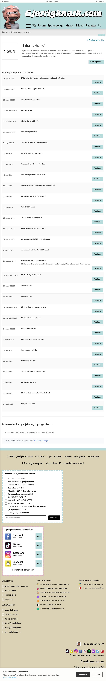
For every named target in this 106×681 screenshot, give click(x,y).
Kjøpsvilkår (51, 463)
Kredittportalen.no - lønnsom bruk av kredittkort (54, 584)
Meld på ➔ (54, 518)
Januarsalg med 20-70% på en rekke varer (36, 239)
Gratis (70, 25)
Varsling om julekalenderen (18, 513)
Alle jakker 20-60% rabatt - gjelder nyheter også (38, 185)
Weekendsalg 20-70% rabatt (31, 275)
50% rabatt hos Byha (28, 328)
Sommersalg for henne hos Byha (32, 339)
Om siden (40, 456)
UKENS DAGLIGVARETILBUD (19, 503)
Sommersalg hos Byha (29, 350)
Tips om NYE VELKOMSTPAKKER (20, 485)
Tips (49, 456)
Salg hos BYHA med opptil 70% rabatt (34, 142)
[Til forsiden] (63, 13)
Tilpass (97, 674)
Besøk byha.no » (96, 62)
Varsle (5, 1)
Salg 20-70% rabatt (28, 207)
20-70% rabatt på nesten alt (31, 318)
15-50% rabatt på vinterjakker (31, 218)
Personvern (93, 456)
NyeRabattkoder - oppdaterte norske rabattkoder (55, 592)
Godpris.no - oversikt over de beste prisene (53, 596)
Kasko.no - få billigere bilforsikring (50, 604)
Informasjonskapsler (32, 463)
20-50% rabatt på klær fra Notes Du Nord (35, 393)
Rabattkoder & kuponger (16, 32)
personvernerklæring (10, 677)
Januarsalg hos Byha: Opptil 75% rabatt (35, 250)
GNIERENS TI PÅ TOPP (16, 497)
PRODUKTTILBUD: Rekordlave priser (22, 491)
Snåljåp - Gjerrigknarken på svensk (92, 584)
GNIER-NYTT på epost (16, 479)
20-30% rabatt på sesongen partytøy (34, 307)
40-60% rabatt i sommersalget (31, 153)
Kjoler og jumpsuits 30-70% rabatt (33, 228)
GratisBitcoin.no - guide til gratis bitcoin (52, 600)
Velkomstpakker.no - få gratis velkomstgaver (53, 588)
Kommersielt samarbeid (71, 463)
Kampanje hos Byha (28, 404)
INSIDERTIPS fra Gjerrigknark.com (21, 482)
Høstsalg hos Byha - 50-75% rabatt (33, 261)
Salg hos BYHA (26, 110)
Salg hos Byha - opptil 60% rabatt (32, 89)
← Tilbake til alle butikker (95, 40)
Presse (68, 456)
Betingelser (80, 456)
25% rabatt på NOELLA (29, 132)
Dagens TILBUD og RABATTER (19, 500)
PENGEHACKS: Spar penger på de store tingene (26, 506)
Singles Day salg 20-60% (30, 121)
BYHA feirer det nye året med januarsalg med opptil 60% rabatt (43, 78)
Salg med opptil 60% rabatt (30, 100)
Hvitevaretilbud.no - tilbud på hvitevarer (52, 608)
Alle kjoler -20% (26, 286)
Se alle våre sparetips (41, 441)
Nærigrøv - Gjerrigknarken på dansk (93, 588)
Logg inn (100, 1)
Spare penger (56, 25)
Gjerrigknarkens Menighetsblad (20, 494)
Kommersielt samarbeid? (23, 570)
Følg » (39, 536)
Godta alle (83, 674)
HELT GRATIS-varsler (15, 488)
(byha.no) (38, 45)
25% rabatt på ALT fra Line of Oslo (33, 175)
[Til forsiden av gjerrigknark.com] (11, 17)
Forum (39, 25)
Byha (29, 32)
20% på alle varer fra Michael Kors (33, 371)
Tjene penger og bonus (16, 509)
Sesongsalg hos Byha (28, 361)
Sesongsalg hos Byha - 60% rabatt (33, 164)
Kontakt (58, 456)
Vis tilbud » (97, 82)
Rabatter (90, 25)
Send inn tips (52, 1)
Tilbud (80, 25)
